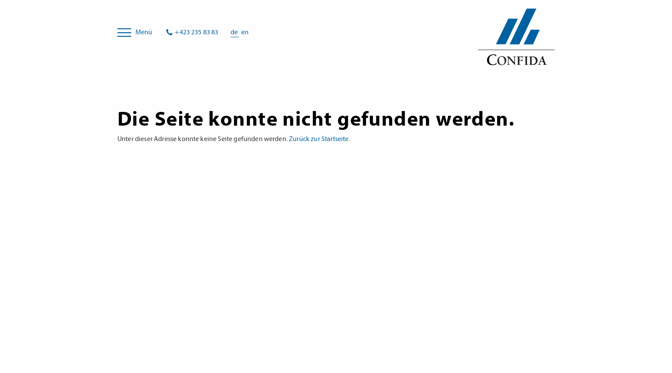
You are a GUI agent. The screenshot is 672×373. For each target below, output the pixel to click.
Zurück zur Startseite (318, 139)
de (235, 32)
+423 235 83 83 (196, 32)
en (245, 32)
